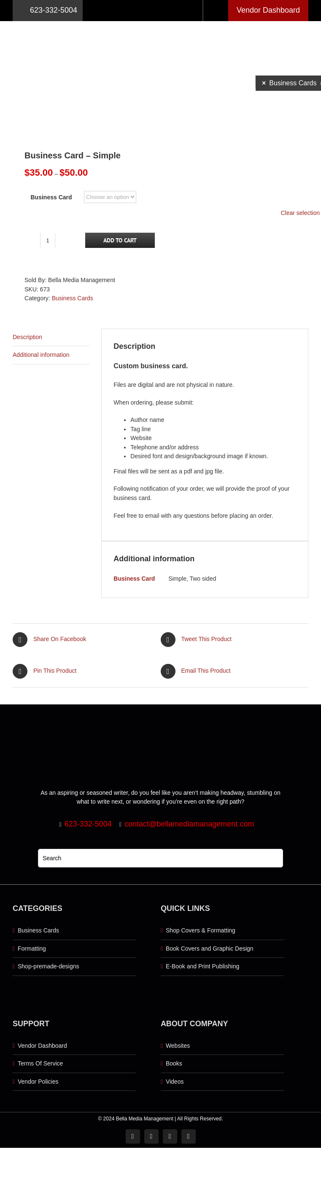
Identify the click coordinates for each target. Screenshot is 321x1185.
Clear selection (300, 212)
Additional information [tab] (41, 354)
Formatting (32, 948)
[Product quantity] (47, 240)
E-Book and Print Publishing (202, 966)
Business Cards (72, 298)
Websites (178, 1045)
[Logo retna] (161, 24)
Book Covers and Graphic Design (210, 948)
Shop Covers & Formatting (200, 930)
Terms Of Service (40, 1063)
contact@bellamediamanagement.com (189, 824)
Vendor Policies (38, 1081)
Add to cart (120, 240)
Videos (175, 1081)
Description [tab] (27, 337)
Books (174, 1063)
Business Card (51, 197)
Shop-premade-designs (48, 966)
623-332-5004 (47, 10)
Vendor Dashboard (268, 10)
